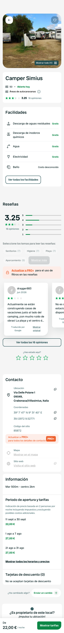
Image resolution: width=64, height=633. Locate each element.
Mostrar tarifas (49, 625)
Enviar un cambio (46, 592)
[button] (32, 562)
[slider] (32, 357)
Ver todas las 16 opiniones (32, 342)
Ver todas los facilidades (23, 179)
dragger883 (24, 288)
